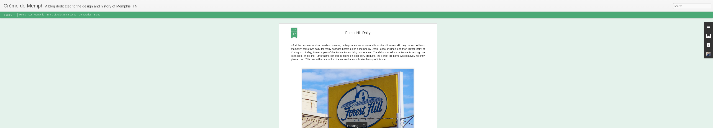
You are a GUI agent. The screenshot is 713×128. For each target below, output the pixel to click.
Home (22, 14)
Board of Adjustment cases (61, 14)
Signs (97, 14)
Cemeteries (85, 14)
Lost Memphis (36, 14)
